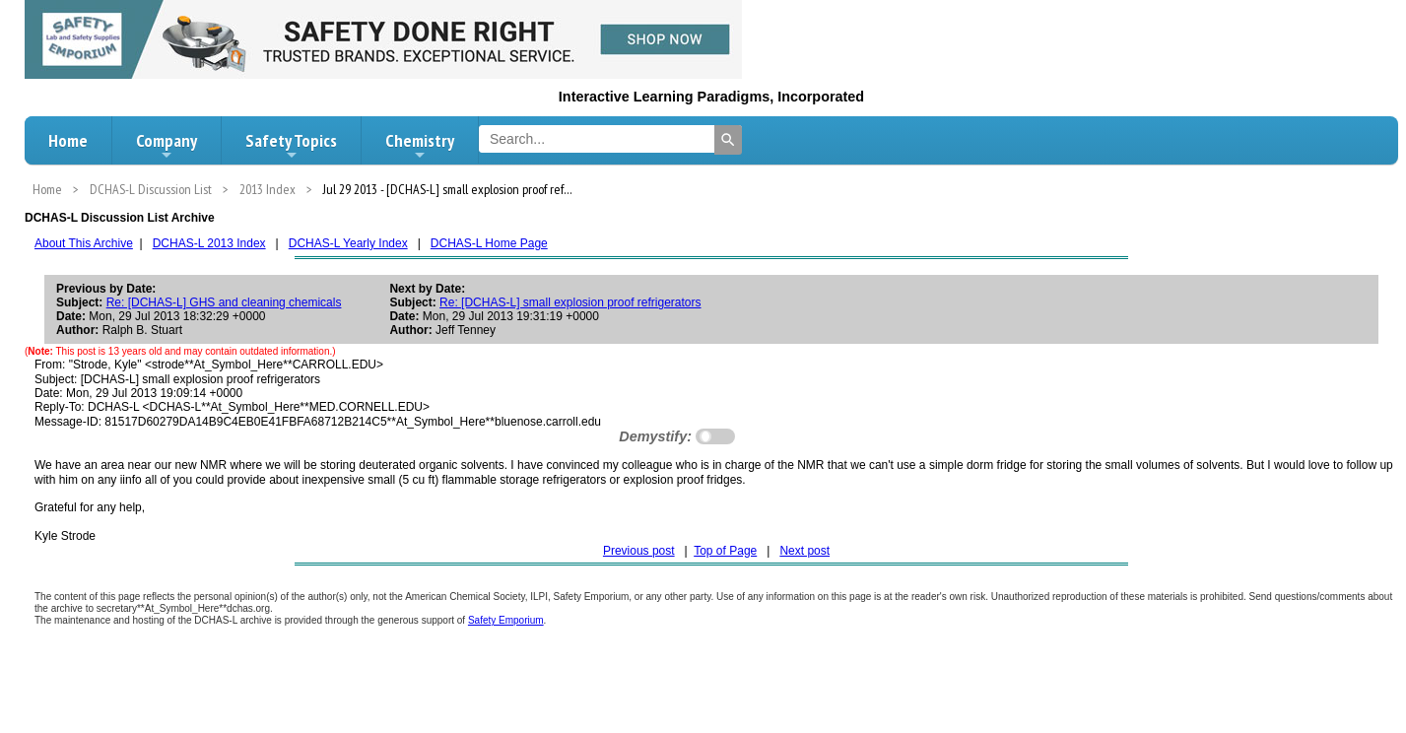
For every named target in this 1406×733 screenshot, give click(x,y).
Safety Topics (291, 146)
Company (166, 146)
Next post (804, 551)
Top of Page (725, 551)
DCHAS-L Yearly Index (348, 243)
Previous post (639, 551)
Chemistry (419, 146)
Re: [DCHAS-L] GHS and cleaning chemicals (224, 302)
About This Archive (83, 243)
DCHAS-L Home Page (489, 243)
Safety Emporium (506, 620)
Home (68, 140)
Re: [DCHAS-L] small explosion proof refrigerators (570, 302)
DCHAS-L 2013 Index (209, 243)
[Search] (728, 140)
